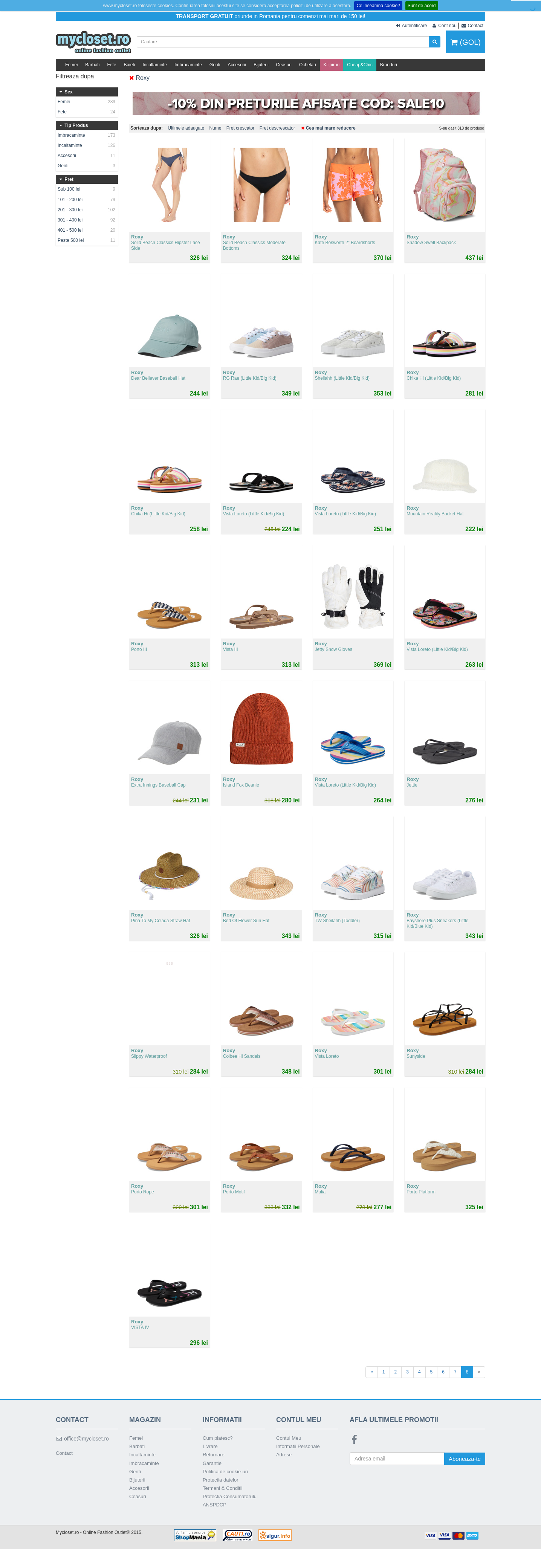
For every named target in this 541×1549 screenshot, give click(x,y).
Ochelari (307, 64)
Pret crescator (240, 128)
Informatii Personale (298, 1446)
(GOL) (466, 42)
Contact (64, 1453)
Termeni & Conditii (223, 1488)
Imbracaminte (188, 64)
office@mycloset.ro (82, 1439)
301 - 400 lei (87, 220)
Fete (111, 64)
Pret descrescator (277, 128)
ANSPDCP (214, 1505)
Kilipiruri (332, 64)
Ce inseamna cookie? (378, 5)
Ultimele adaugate (186, 128)
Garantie (212, 1463)
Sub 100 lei (87, 189)
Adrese (284, 1454)
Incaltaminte (154, 64)
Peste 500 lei (87, 240)
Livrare (210, 1446)
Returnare (214, 1454)
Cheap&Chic (359, 64)
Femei (71, 64)
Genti (214, 64)
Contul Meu (288, 1438)
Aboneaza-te (465, 1459)
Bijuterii (261, 64)
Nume (215, 128)
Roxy (139, 78)
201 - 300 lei (87, 210)
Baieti (129, 64)
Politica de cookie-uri (225, 1471)
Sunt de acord (422, 5)
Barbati (92, 64)
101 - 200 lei (87, 200)
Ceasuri (284, 64)
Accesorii (237, 64)
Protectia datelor (220, 1480)
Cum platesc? (217, 1438)
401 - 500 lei (87, 230)
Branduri (388, 64)
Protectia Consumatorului (230, 1496)
